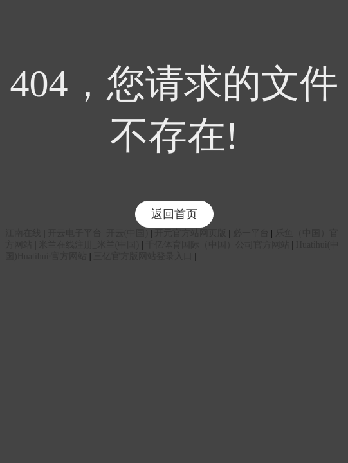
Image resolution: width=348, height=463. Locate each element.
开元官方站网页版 (190, 233)
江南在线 (23, 233)
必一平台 (251, 233)
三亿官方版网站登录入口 (142, 256)
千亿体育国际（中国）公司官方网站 (217, 245)
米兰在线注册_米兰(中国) (89, 245)
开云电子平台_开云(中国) (98, 233)
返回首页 (174, 214)
